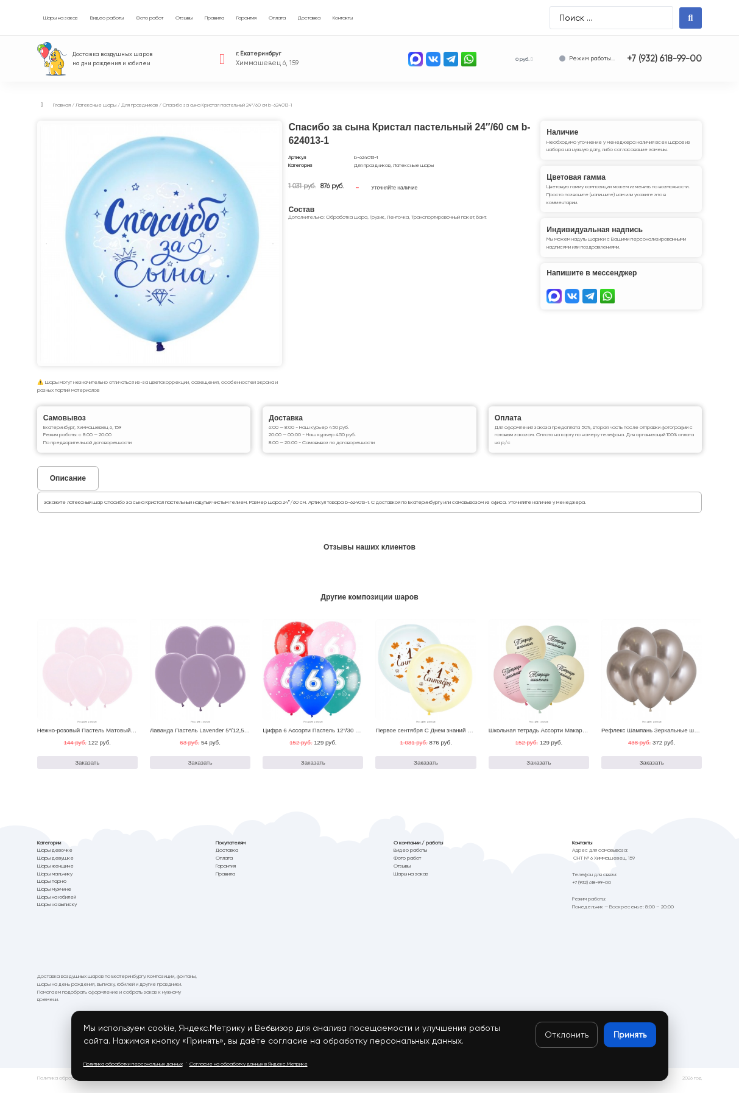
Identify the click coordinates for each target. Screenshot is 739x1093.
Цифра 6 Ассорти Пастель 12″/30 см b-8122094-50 (331, 735)
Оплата (224, 863)
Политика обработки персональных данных (86, 1083)
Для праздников (139, 105)
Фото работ (407, 863)
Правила (225, 878)
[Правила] (214, 18)
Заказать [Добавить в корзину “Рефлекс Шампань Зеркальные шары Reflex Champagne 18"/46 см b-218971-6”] (652, 767)
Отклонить (567, 1034)
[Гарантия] (246, 18)
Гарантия (226, 871)
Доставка (227, 855)
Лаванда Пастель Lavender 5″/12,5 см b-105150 (215, 735)
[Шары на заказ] (60, 18)
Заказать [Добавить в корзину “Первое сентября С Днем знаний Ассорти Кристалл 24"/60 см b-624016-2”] (426, 767)
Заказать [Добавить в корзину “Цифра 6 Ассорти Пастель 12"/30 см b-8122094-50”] (313, 767)
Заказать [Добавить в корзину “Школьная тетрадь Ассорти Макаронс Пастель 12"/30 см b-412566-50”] (538, 767)
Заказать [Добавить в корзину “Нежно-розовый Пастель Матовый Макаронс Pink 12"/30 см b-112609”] (87, 767)
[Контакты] (343, 18)
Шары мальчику (54, 878)
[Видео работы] (107, 18)
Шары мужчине (54, 894)
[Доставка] (309, 18)
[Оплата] (277, 18)
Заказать (375, 187)
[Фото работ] (149, 18)
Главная (62, 105)
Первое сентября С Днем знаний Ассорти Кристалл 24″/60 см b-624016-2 (475, 735)
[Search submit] (690, 18)
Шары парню (51, 886)
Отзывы (402, 871)
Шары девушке (55, 863)
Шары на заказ (411, 878)
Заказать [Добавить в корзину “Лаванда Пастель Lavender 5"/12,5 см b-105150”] (200, 767)
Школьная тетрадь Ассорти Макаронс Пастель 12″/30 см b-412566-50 (584, 735)
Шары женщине (55, 871)
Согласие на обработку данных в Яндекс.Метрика (249, 1083)
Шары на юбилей (56, 902)
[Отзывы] (184, 18)
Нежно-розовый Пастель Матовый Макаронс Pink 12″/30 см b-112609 (132, 735)
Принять (629, 1034)
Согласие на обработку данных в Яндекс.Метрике (248, 1064)
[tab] (68, 478)
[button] (42, 105)
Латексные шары (96, 105)
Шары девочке (54, 855)
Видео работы (410, 855)
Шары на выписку (57, 910)
